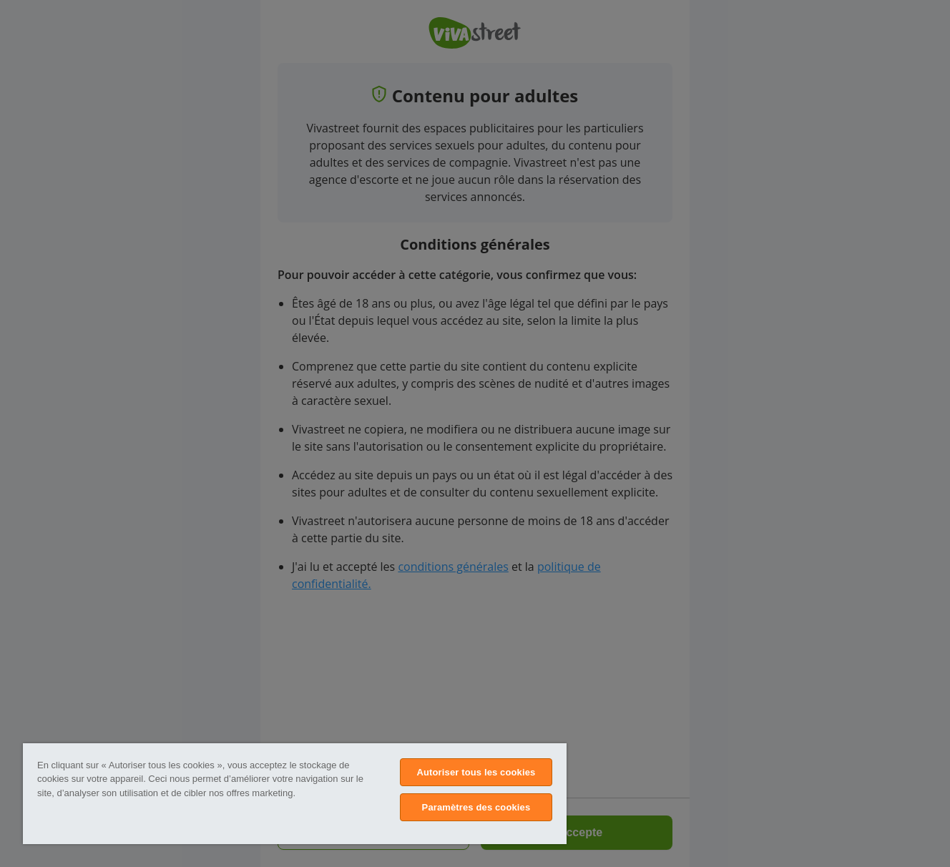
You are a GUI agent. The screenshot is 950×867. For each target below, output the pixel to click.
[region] (295, 793)
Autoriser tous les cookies (475, 772)
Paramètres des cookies (476, 807)
